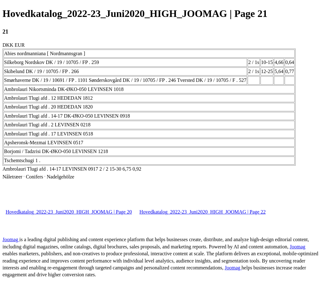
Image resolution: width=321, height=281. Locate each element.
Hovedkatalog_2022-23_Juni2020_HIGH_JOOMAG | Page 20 (69, 212)
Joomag (11, 239)
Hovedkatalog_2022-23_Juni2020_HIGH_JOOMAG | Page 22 (202, 212)
